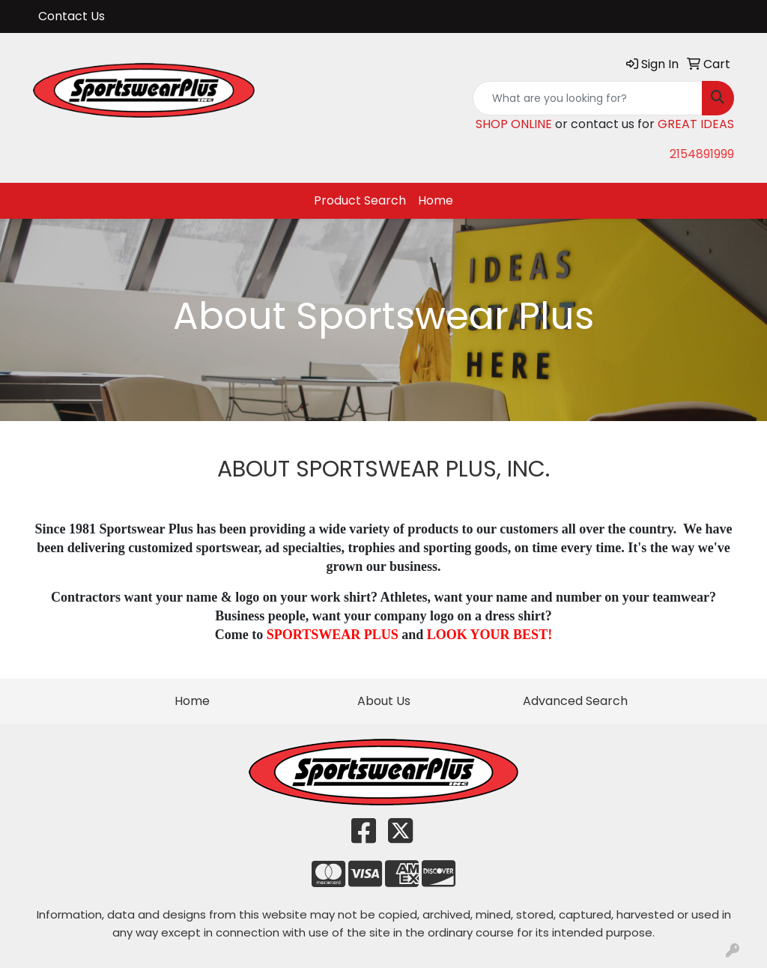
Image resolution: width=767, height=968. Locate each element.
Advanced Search (575, 701)
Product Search (360, 200)
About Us (383, 701)
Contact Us (71, 16)
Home (435, 200)
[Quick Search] (588, 98)
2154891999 (702, 154)
